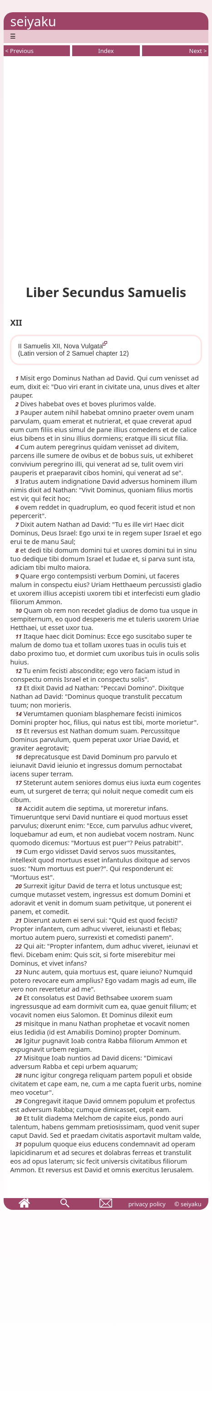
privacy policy (147, 1204)
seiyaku (33, 21)
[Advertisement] (106, 168)
